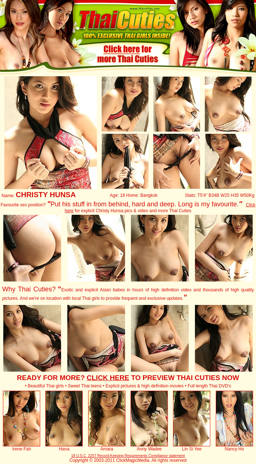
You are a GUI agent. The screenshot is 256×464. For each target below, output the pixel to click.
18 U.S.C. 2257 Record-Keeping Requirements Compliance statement (128, 456)
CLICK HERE (108, 378)
